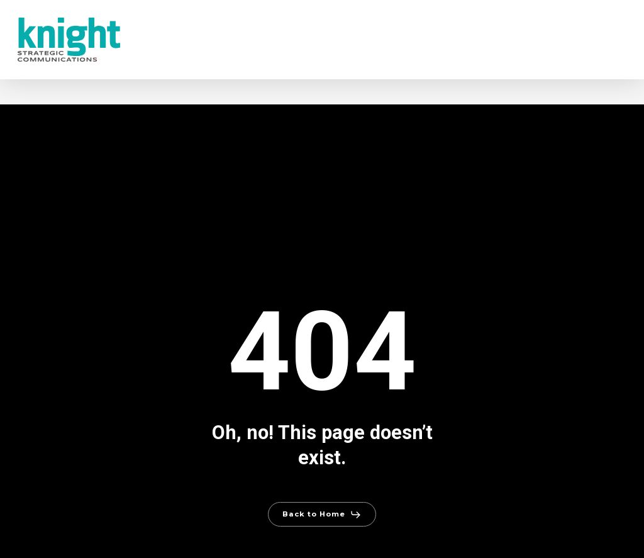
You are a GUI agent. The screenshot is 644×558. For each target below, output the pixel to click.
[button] (322, 514)
